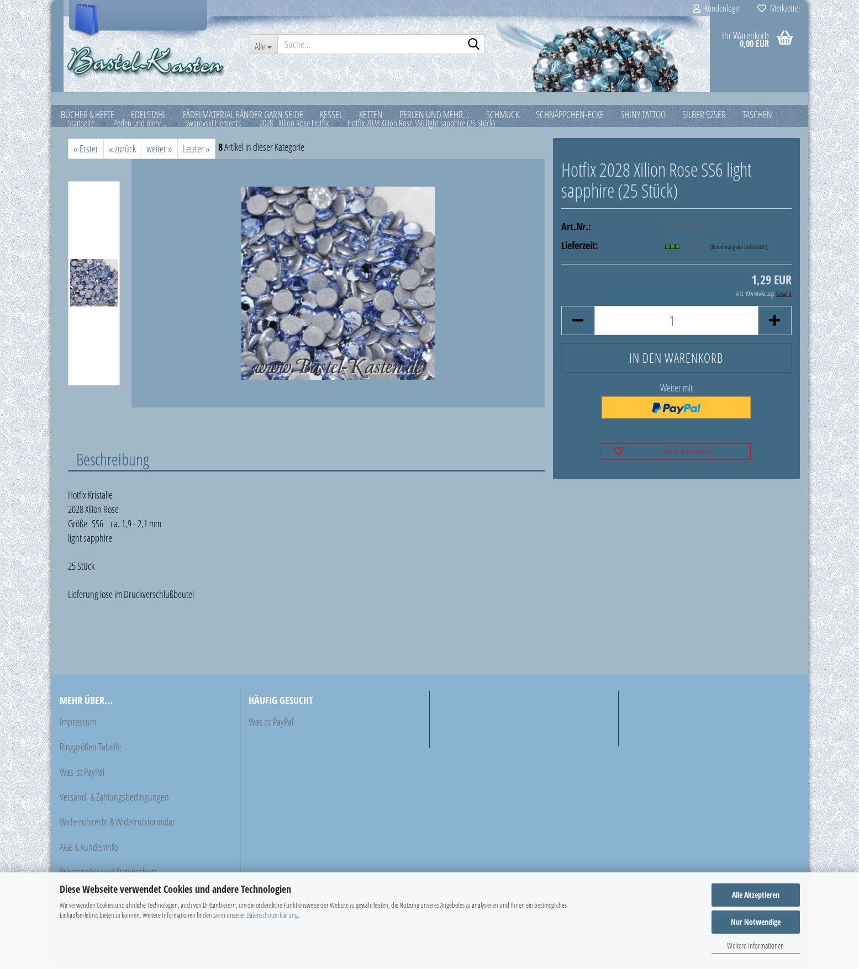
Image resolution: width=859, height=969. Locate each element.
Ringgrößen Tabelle (90, 752)
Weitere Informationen (755, 945)
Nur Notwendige (756, 922)
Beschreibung (112, 464)
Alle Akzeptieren (755, 894)
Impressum (78, 727)
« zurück (122, 154)
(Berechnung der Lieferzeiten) (738, 252)
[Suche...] (263, 44)
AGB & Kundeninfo (89, 852)
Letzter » (196, 154)
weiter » (159, 154)
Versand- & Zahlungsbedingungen (114, 802)
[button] (577, 326)
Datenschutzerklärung (272, 915)
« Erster (85, 154)
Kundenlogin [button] (717, 8)
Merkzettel (778, 8)
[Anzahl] (676, 326)
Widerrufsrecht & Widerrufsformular (117, 827)
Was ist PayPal (82, 777)
